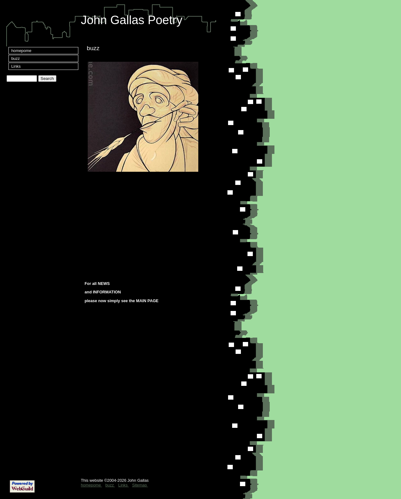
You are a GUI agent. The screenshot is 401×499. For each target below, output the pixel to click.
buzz (15, 58)
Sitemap (140, 485)
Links (16, 66)
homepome (21, 50)
